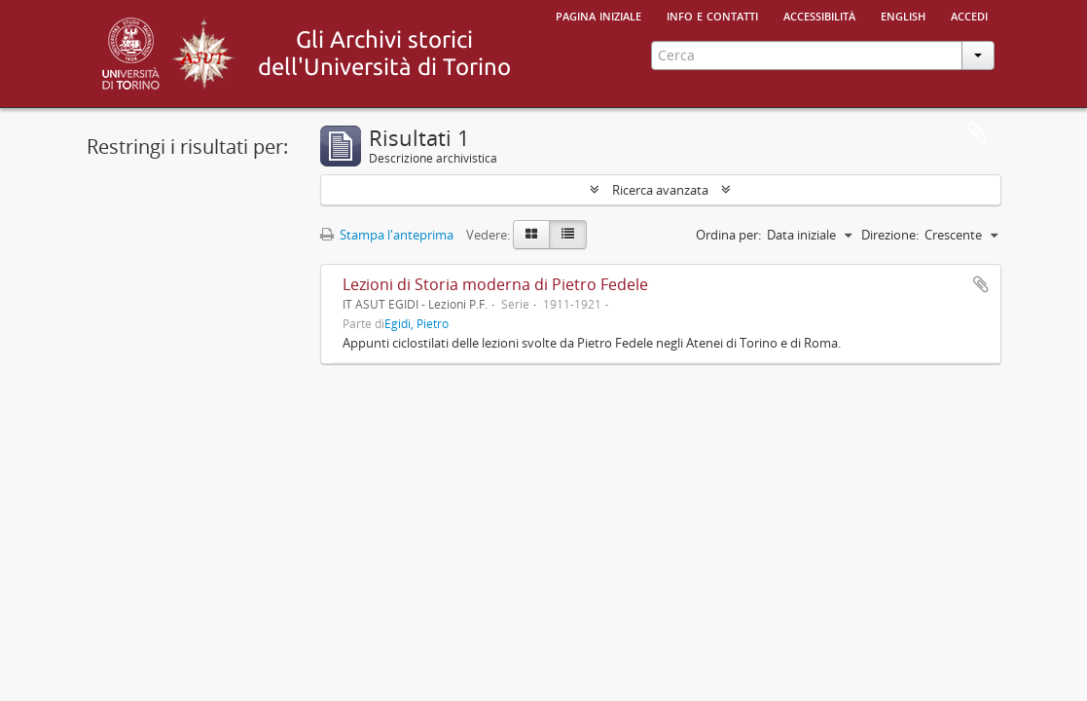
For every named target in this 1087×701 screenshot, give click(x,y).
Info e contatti (712, 14)
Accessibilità (819, 14)
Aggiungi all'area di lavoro (981, 284)
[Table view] (568, 234)
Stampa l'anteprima (386, 234)
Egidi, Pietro (416, 323)
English (903, 14)
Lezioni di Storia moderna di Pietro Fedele (495, 284)
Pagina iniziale (598, 14)
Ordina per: (728, 234)
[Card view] (531, 234)
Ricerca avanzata (660, 190)
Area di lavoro (977, 133)
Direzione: (890, 234)
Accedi (969, 14)
